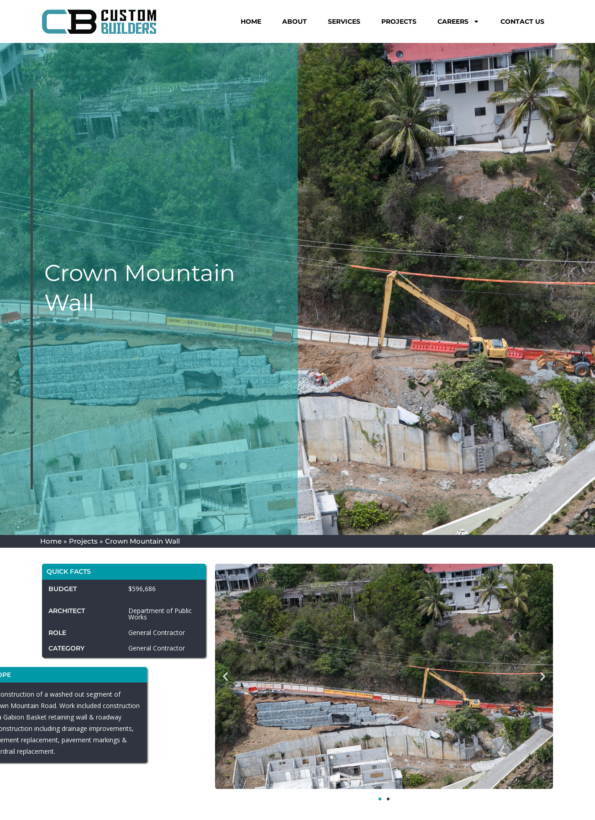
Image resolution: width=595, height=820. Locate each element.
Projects (398, 21)
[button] (226, 676)
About (294, 21)
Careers (458, 21)
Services (344, 21)
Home (251, 21)
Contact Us (522, 21)
